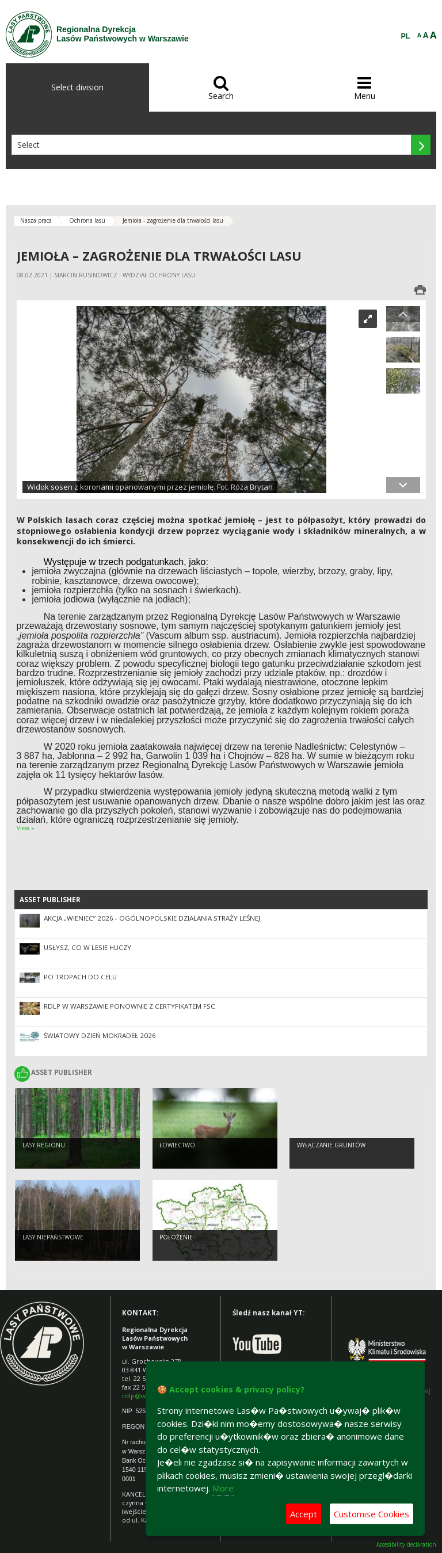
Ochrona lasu (87, 220)
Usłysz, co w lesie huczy (87, 947)
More (223, 1488)
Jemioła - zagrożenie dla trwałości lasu (173, 220)
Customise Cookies (371, 1514)
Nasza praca (36, 220)
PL (405, 36)
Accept (303, 1514)
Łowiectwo (177, 1147)
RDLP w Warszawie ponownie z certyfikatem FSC (129, 1006)
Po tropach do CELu (80, 976)
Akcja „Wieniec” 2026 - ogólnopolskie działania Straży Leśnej (152, 918)
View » (26, 828)
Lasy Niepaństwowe (52, 1239)
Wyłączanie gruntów (331, 1147)
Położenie (176, 1239)
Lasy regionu (43, 1147)
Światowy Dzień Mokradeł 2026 (100, 1035)
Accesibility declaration (406, 1544)
